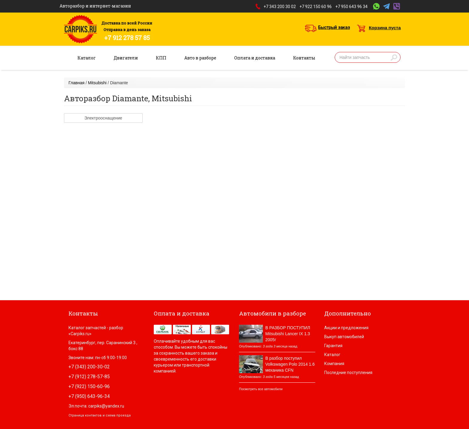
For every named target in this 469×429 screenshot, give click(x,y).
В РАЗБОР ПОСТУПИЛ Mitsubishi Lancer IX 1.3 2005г (287, 333)
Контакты (304, 58)
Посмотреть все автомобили (261, 389)
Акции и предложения (346, 327)
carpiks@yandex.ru (106, 406)
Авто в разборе (200, 58)
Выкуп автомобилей (344, 336)
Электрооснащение (103, 118)
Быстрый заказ (334, 27)
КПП (161, 58)
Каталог (86, 58)
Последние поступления (348, 372)
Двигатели (126, 58)
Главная (76, 82)
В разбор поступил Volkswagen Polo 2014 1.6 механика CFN (290, 364)
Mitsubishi (97, 82)
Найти (394, 57)
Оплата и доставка (254, 58)
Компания (334, 363)
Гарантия (333, 345)
